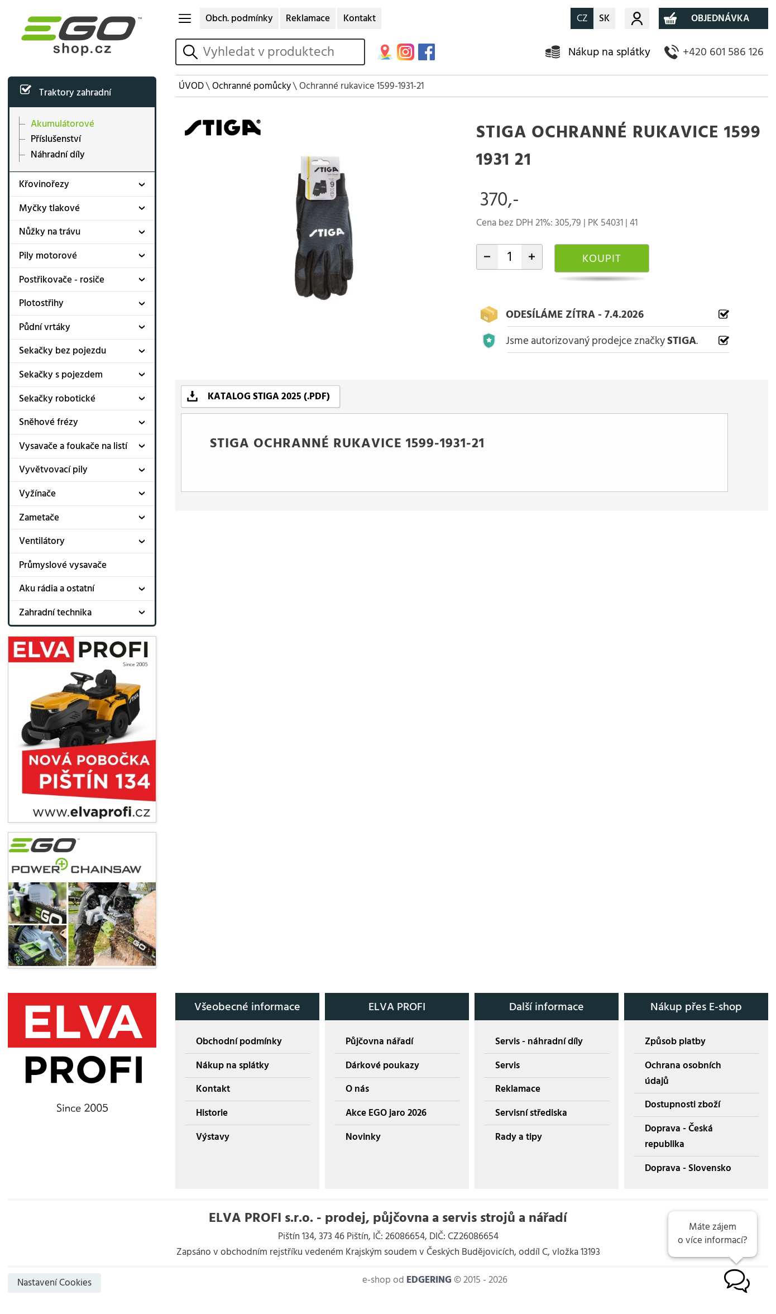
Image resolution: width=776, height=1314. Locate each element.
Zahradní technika (55, 612)
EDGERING (429, 1280)
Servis (507, 1065)
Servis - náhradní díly (539, 1041)
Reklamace (308, 18)
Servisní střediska (531, 1113)
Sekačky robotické (57, 399)
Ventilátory (42, 541)
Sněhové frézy (48, 422)
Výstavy (212, 1137)
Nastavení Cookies (54, 1283)
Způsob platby (675, 1041)
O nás (357, 1089)
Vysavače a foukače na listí (73, 446)
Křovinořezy (44, 184)
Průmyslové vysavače (63, 565)
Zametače (39, 517)
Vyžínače (37, 493)
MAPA (385, 52)
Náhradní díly (58, 154)
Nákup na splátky (609, 51)
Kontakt (359, 18)
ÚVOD (191, 86)
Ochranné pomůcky (251, 86)
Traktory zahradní (75, 93)
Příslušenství (56, 139)
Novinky (363, 1137)
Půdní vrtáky (44, 327)
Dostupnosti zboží (682, 1104)
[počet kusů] (509, 257)
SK (604, 18)
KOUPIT (601, 258)
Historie (212, 1113)
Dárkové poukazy (382, 1065)
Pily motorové (48, 256)
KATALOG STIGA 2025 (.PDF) (269, 396)
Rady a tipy (518, 1137)
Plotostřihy (41, 303)
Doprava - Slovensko (688, 1168)
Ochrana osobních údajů (683, 1073)
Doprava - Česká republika (679, 1136)
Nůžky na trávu (49, 232)
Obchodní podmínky (239, 1041)
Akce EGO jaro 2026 (386, 1113)
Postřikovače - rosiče (61, 280)
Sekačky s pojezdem (61, 375)
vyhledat (192, 52)
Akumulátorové (62, 124)
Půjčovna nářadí (379, 1041)
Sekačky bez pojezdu (62, 351)
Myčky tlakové (49, 208)
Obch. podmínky (239, 18)
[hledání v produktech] (281, 52)
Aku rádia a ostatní (56, 588)
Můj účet (637, 18)
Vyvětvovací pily (53, 469)
